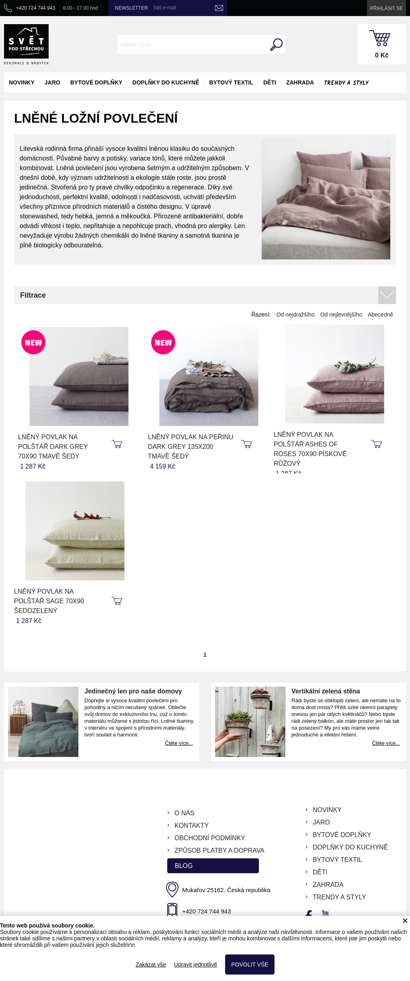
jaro (52, 82)
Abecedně (380, 314)
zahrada (300, 82)
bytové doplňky (96, 82)
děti (269, 82)
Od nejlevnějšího (341, 314)
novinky (22, 82)
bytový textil (231, 82)
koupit (118, 444)
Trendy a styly (346, 83)
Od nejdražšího (296, 314)
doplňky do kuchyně (165, 82)
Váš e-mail (164, 7)
